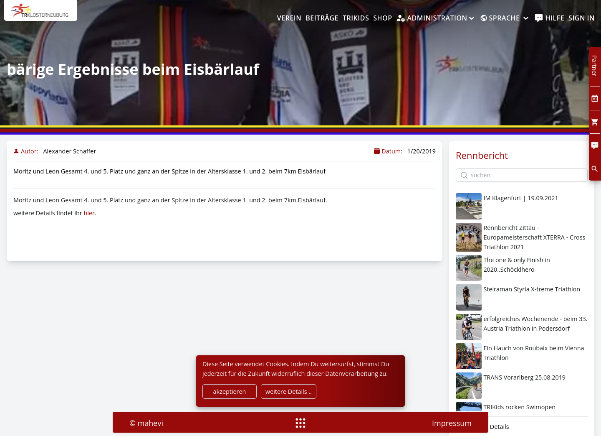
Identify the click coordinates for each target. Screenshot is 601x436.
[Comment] (595, 145)
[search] (595, 168)
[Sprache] (505, 18)
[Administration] (435, 18)
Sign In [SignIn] (581, 18)
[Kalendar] (595, 98)
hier (88, 213)
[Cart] (595, 121)
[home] (40, 14)
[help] (549, 18)
